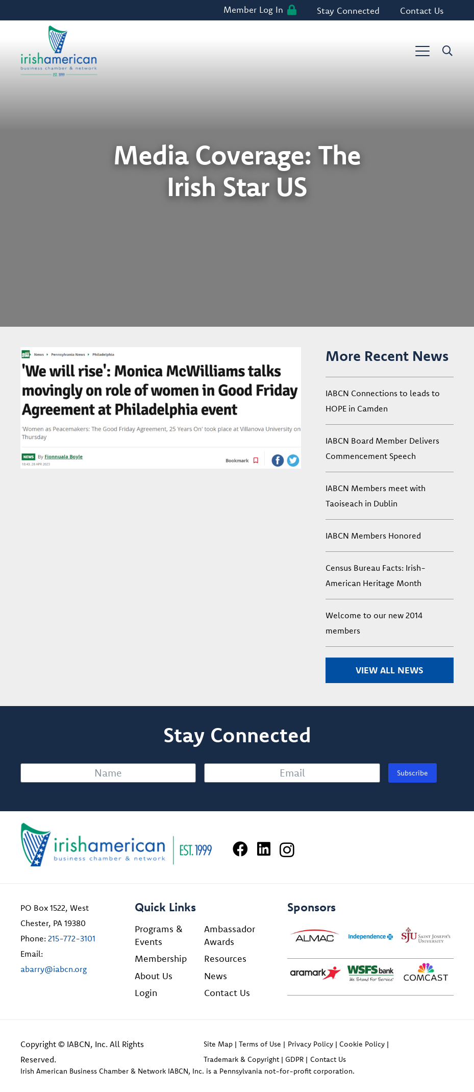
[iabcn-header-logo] (58, 51)
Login (146, 993)
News (215, 976)
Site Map (218, 1044)
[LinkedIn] (263, 849)
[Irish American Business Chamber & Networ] (116, 844)
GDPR (294, 1059)
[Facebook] (240, 849)
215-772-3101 (71, 938)
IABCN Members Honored (373, 535)
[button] (422, 51)
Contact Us (227, 993)
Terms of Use (260, 1044)
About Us (153, 976)
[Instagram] (287, 849)
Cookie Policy (362, 1044)
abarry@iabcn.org (53, 969)
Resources (225, 958)
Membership (161, 958)
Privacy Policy (310, 1044)
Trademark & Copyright (241, 1059)
